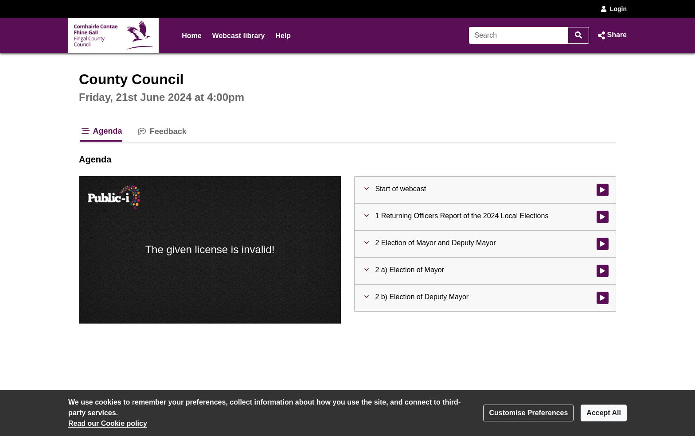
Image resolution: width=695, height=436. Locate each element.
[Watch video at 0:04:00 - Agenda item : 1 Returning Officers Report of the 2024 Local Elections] (603, 217)
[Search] (519, 35)
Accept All (603, 413)
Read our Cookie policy (107, 423)
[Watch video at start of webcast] (603, 190)
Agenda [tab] (101, 131)
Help (283, 35)
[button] (611, 35)
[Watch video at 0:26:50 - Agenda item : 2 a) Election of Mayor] (603, 271)
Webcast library (238, 35)
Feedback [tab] (162, 131)
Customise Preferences (528, 413)
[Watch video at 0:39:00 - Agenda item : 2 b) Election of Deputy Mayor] (603, 298)
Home (191, 35)
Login (613, 8)
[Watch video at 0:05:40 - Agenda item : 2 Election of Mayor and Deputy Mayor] (603, 244)
